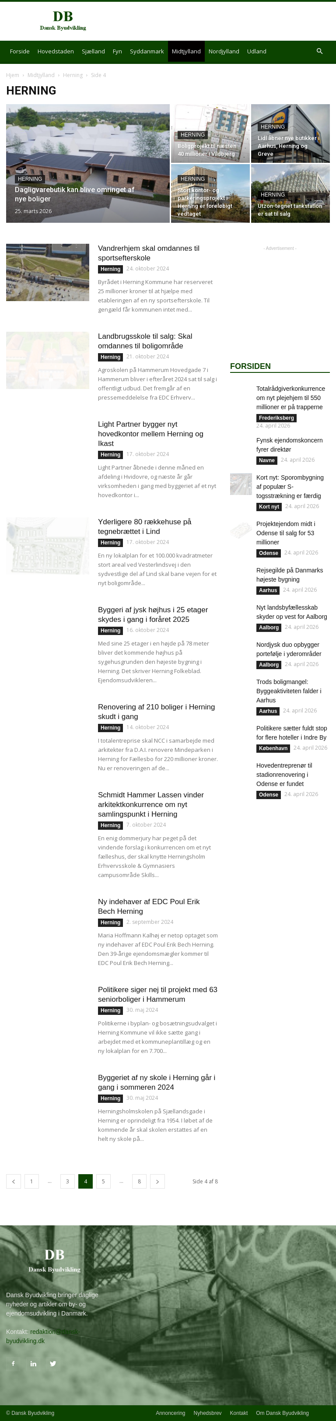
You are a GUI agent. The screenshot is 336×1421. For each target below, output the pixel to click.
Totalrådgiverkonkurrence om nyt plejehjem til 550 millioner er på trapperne (290, 398)
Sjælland (93, 51)
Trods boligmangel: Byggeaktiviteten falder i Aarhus (289, 691)
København (273, 748)
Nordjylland (224, 51)
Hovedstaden (56, 51)
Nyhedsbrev (208, 1413)
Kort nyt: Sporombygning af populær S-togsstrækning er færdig (290, 486)
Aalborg (269, 628)
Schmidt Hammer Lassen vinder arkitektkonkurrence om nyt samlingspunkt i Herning (151, 804)
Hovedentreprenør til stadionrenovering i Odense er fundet (284, 774)
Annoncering (170, 1413)
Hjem (12, 75)
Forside (20, 51)
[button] (319, 51)
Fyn (117, 51)
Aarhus (268, 590)
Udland (256, 51)
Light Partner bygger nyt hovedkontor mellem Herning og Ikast (150, 434)
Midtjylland (186, 51)
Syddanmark (147, 51)
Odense (268, 553)
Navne (267, 460)
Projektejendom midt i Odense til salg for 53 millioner (285, 533)
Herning (73, 75)
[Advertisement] (227, 21)
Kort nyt (269, 507)
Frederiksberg (276, 418)
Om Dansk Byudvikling (282, 1413)
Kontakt (239, 1413)
